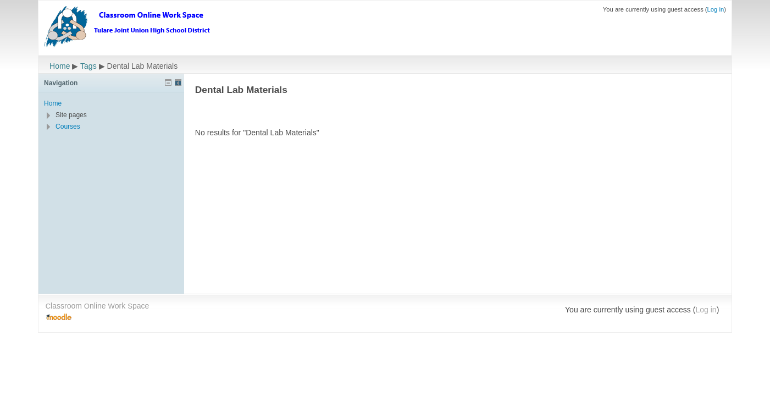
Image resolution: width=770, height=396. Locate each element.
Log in (715, 9)
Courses (68, 126)
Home (59, 66)
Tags (88, 66)
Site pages (71, 115)
